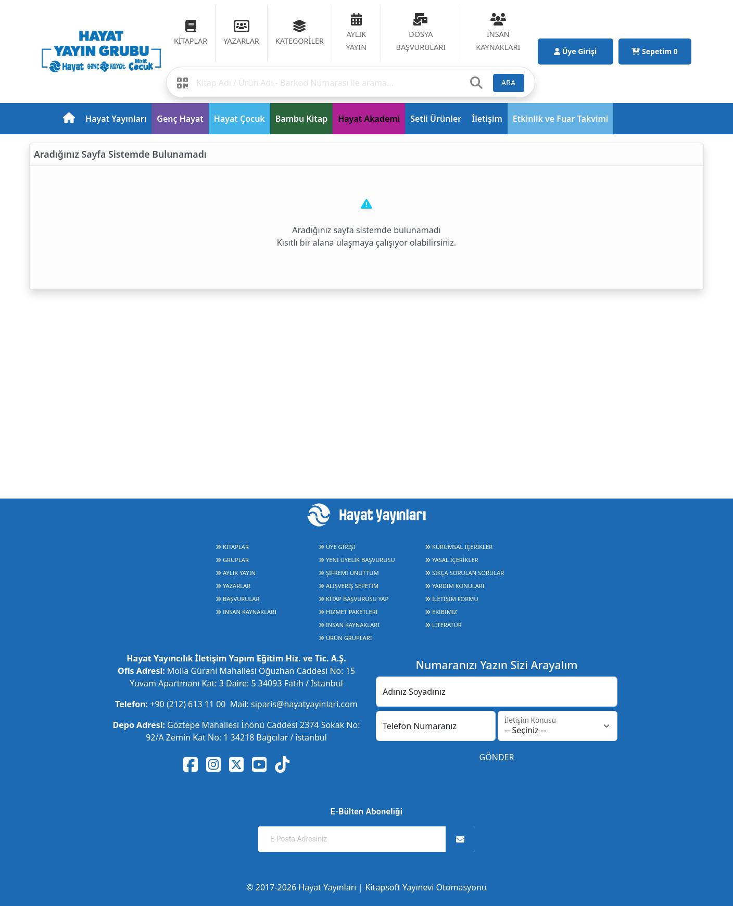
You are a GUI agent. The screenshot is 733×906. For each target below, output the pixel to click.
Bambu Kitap (301, 118)
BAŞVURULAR (237, 599)
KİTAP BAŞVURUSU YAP (353, 599)
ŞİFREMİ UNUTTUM (349, 573)
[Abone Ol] (460, 839)
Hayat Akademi (369, 118)
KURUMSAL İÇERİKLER (458, 547)
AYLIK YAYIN (236, 573)
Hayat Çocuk (239, 118)
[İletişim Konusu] (557, 726)
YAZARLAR (233, 586)
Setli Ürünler (435, 118)
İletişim (487, 118)
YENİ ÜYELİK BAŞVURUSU (357, 560)
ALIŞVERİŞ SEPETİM (348, 586)
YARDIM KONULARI (455, 586)
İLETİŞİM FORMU (451, 599)
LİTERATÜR (443, 625)
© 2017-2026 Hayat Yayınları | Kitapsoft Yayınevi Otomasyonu (366, 887)
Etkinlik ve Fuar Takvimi (561, 118)
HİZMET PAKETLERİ (348, 612)
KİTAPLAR (232, 547)
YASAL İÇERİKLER (451, 560)
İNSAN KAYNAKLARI (246, 612)
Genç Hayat (180, 118)
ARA (508, 82)
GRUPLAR (232, 560)
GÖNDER (496, 757)
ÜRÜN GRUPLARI (345, 638)
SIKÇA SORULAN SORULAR (464, 573)
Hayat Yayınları (115, 118)
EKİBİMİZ (441, 612)
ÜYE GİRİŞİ (337, 547)
